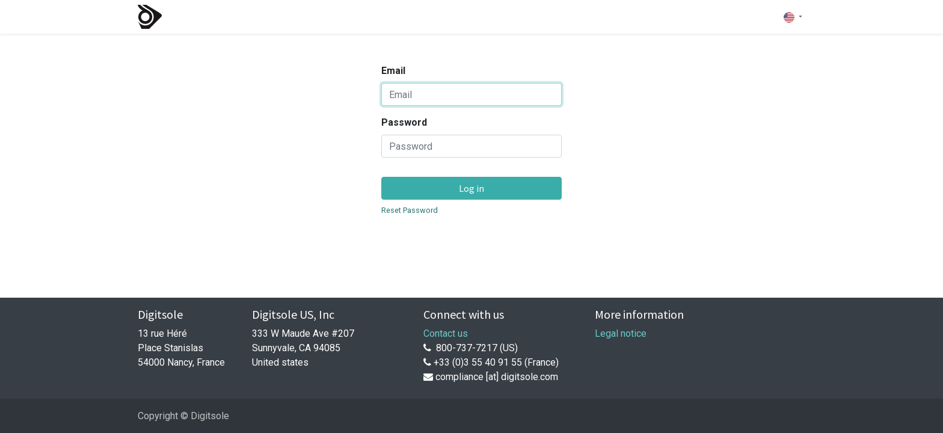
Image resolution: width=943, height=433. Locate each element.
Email (393, 70)
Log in (471, 188)
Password (404, 122)
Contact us (445, 333)
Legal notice (621, 333)
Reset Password (409, 210)
